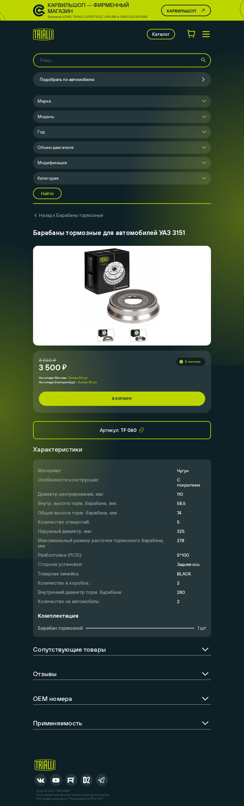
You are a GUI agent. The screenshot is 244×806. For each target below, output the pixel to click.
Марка (44, 101)
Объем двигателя (55, 147)
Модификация (52, 162)
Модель (45, 116)
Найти (47, 193)
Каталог (161, 34)
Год (41, 131)
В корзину (122, 398)
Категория (47, 178)
